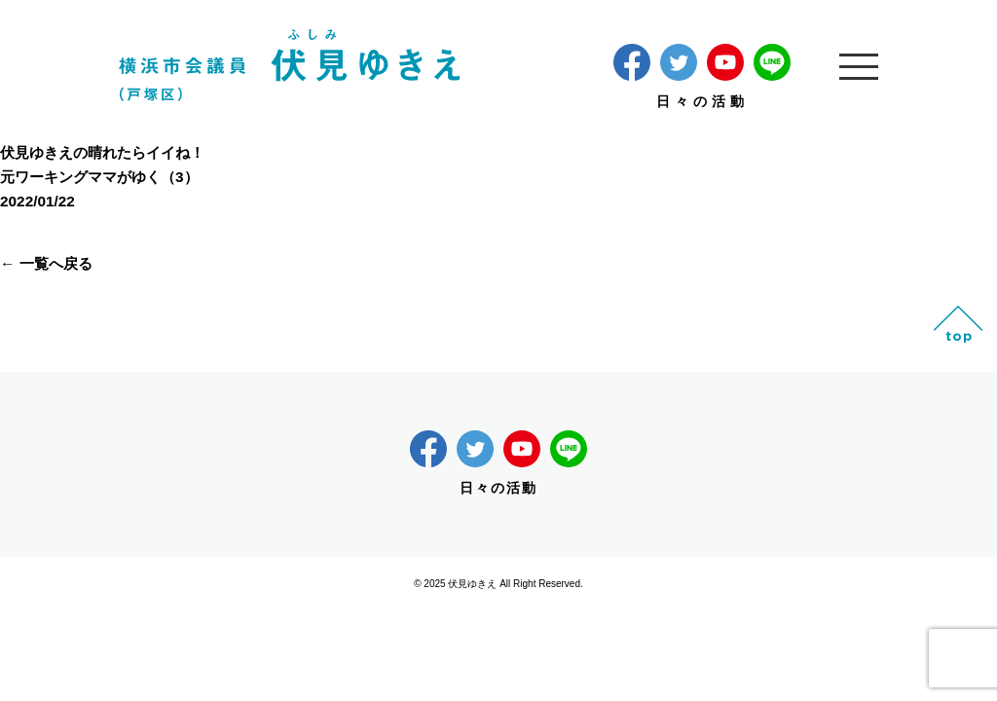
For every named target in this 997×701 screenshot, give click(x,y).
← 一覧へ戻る (46, 263)
